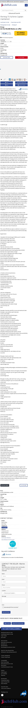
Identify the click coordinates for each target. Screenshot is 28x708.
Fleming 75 (14, 25)
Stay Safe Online (4, 686)
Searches (10, 1)
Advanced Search (14, 13)
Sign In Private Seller (5, 681)
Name (3, 573)
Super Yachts (4, 635)
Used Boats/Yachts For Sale (7, 634)
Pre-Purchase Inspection (6, 37)
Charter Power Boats (5, 657)
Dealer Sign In (4, 672)
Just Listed (3, 637)
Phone (3, 585)
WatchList (17, 1)
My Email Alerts (4, 645)
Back (6, 85)
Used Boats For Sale (4, 22)
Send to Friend (21, 85)
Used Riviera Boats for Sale (7, 667)
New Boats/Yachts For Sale (7, 632)
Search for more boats (18, 623)
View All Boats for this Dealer (7, 539)
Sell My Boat (3, 1)
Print (6, 82)
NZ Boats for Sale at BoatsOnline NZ (9, 652)
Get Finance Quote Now (21, 33)
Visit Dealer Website (6, 537)
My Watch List (4, 644)
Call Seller (21, 57)
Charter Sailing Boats (5, 655)
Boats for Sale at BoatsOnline (7, 650)
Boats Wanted (4, 683)
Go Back (7, 623)
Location (4, 590)
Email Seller (6, 57)
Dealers (2, 670)
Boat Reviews (4, 678)
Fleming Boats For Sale (5, 25)
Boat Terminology (5, 662)
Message (4, 596)
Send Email (6, 612)
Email (3, 579)
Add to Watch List (21, 82)
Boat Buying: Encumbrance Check (8, 647)
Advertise (3, 675)
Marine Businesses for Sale (7, 663)
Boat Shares (3, 665)
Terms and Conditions (6, 688)
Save (3, 604)
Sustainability (4, 660)
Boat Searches (4, 640)
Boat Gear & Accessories (6, 642)
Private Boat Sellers (5, 680)
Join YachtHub (4, 673)
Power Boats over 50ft (15, 22)
